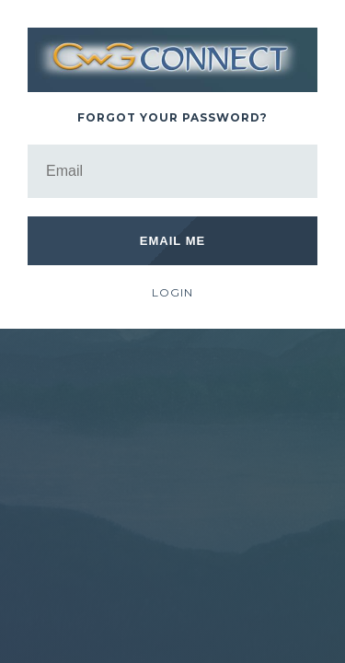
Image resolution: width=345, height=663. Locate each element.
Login (172, 292)
